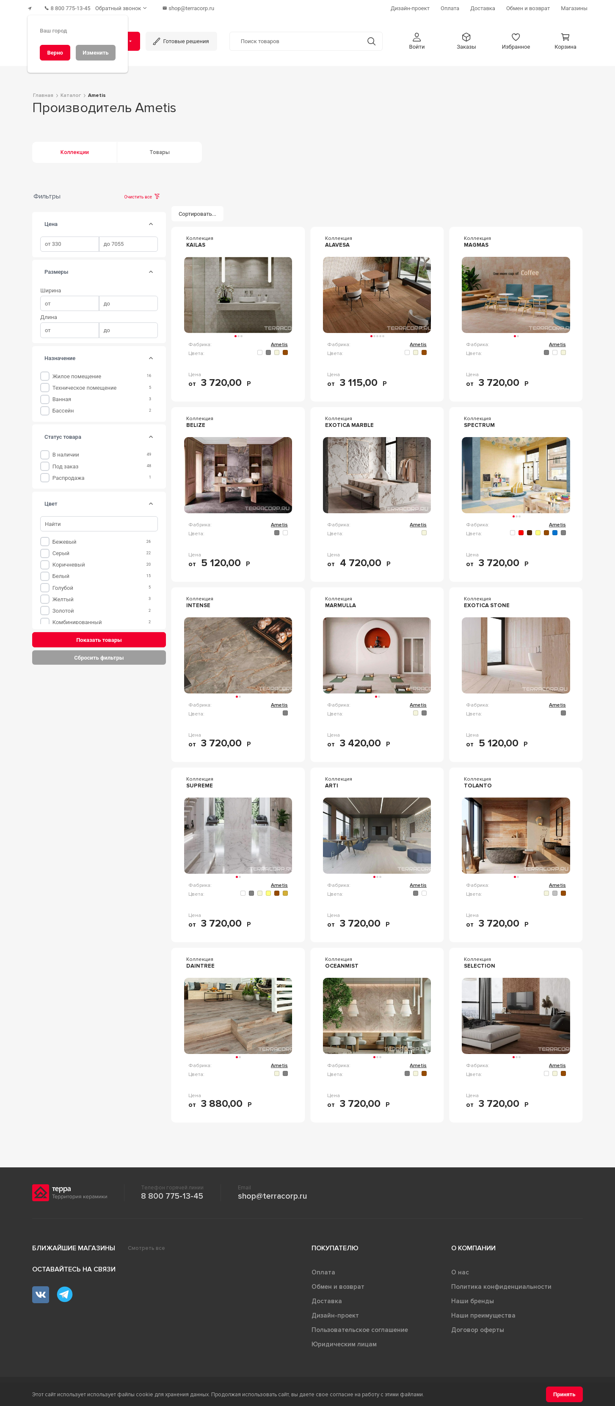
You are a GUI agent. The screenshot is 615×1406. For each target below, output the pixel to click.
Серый (60, 549)
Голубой (62, 584)
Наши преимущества (483, 1312)
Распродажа (68, 474)
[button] (417, 37)
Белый (60, 573)
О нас (460, 1269)
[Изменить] (96, 53)
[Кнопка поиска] (367, 37)
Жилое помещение (76, 372)
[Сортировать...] (197, 210)
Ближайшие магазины (73, 1245)
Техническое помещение (84, 384)
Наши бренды (472, 1297)
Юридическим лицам (344, 1341)
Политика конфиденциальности (501, 1283)
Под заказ (65, 462)
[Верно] (55, 53)
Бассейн (63, 407)
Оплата (323, 1269)
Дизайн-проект (335, 1312)
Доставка (327, 1297)
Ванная (61, 395)
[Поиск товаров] (295, 38)
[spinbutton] (69, 240)
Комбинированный (77, 618)
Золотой (63, 607)
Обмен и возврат (338, 1283)
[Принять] (564, 1394)
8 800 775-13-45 (172, 1193)
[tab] (150, 220)
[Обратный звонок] (131, 6)
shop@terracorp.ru (272, 1193)
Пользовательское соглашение (360, 1326)
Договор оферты (477, 1326)
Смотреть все (146, 1244)
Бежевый (64, 538)
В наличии (65, 451)
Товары (159, 148)
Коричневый (68, 561)
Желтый (63, 595)
